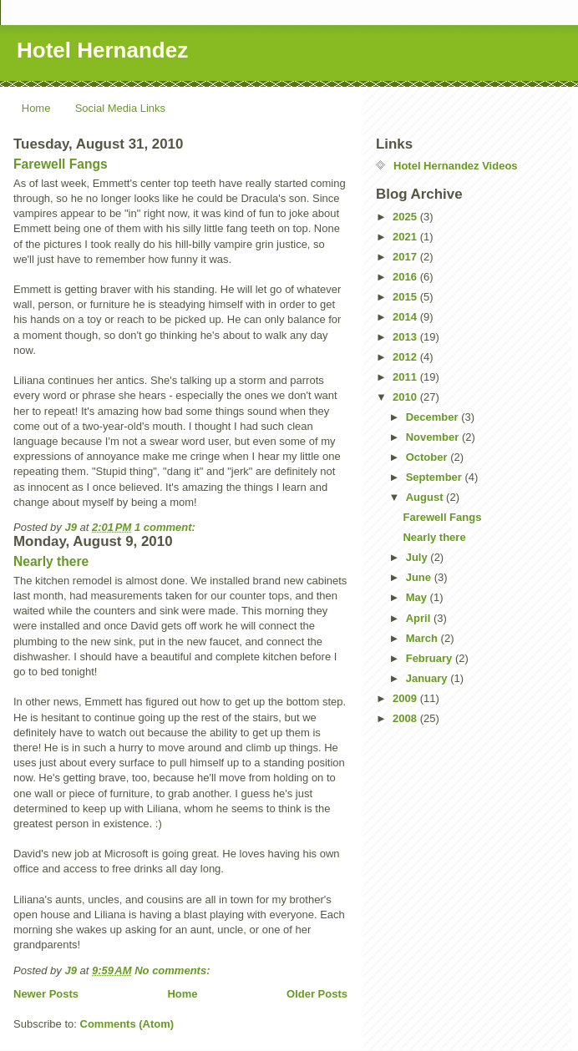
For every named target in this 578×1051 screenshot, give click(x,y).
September (435, 477)
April (420, 618)
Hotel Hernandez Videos (455, 165)
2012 (406, 357)
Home (36, 108)
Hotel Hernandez (102, 50)
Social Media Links (120, 108)
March (423, 638)
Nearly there (51, 561)
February (430, 658)
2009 (406, 698)
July (418, 557)
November (434, 437)
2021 (406, 236)
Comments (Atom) (127, 1024)
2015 (406, 297)
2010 (406, 397)
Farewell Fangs (60, 164)
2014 (406, 317)
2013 (406, 337)
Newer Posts (46, 994)
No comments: (173, 970)
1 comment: (166, 527)
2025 (406, 216)
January (428, 678)
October (428, 457)
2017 (406, 256)
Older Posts (316, 994)
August (426, 497)
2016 (406, 276)
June (420, 577)
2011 (406, 377)
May (418, 597)
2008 (406, 718)
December (433, 417)
